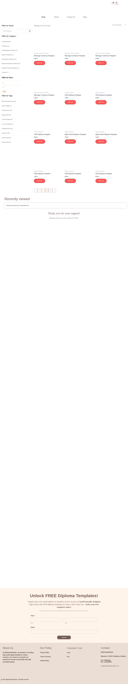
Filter (4, 93)
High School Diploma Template (11, 64)
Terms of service (45, 657)
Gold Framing (8, 121)
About (56, 17)
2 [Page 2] (43, 191)
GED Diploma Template (9, 60)
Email (33, 627)
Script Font (6, 135)
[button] (44, 17)
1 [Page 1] (39, 191)
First (32, 623)
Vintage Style (6, 144)
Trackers (5, 73)
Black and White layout (9, 103)
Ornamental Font (7, 130)
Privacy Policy (44, 653)
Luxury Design (8, 126)
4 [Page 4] (51, 191)
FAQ (68, 657)
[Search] (30, 31)
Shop (43, 17)
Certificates (5, 46)
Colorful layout (7, 112)
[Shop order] (118, 25)
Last (66, 623)
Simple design (6, 139)
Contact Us (71, 17)
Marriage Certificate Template (10, 69)
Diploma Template (7, 55)
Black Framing (7, 107)
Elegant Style (6, 117)
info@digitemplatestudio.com (110, 666)
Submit (64, 638)
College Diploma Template (9, 50)
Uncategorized (6, 41)
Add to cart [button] (39, 63)
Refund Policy (44, 661)
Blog (85, 17)
